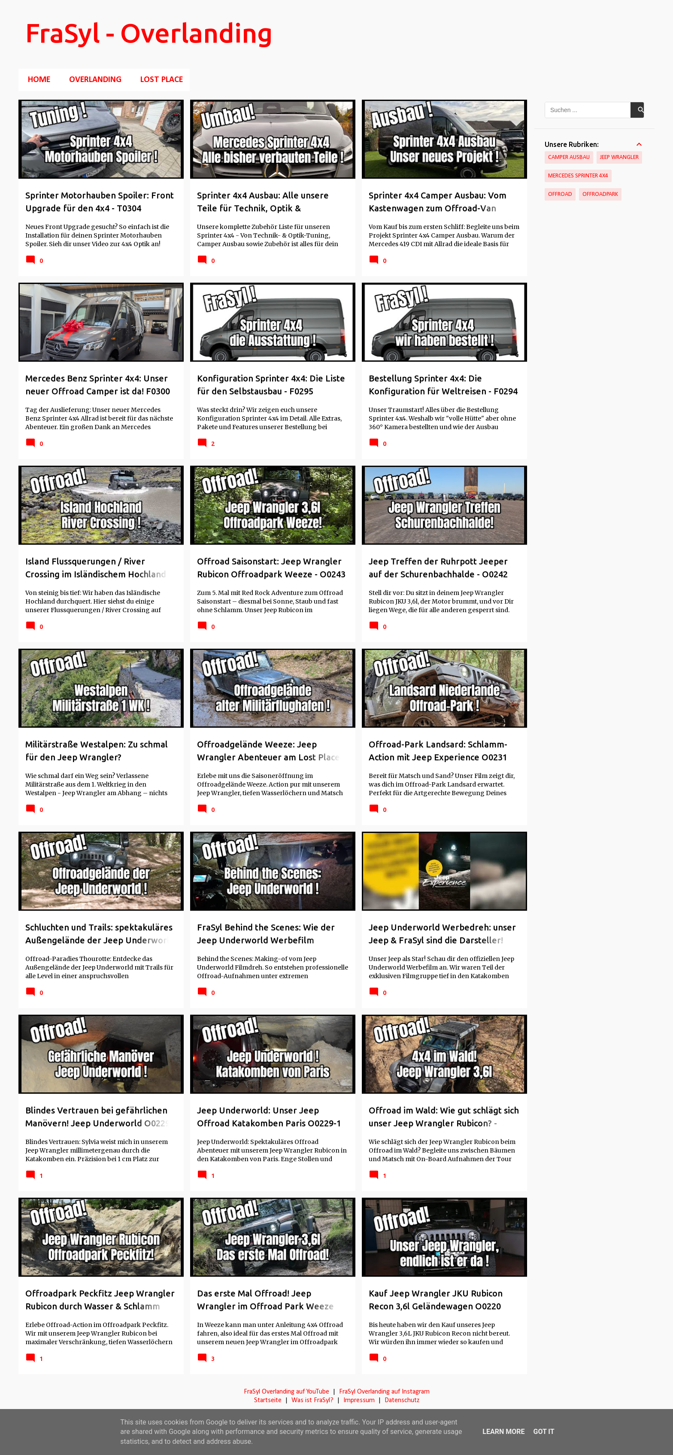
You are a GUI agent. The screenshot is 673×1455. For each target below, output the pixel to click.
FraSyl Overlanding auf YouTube (286, 1391)
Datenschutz (402, 1400)
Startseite (268, 1400)
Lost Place (159, 80)
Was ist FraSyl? (312, 1400)
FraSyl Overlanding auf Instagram (384, 1391)
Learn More (503, 1432)
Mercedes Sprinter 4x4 (578, 176)
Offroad (560, 194)
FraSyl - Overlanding (149, 33)
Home (36, 80)
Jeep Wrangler (619, 157)
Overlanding (93, 80)
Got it (543, 1432)
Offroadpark (600, 194)
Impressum (359, 1400)
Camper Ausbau (569, 157)
